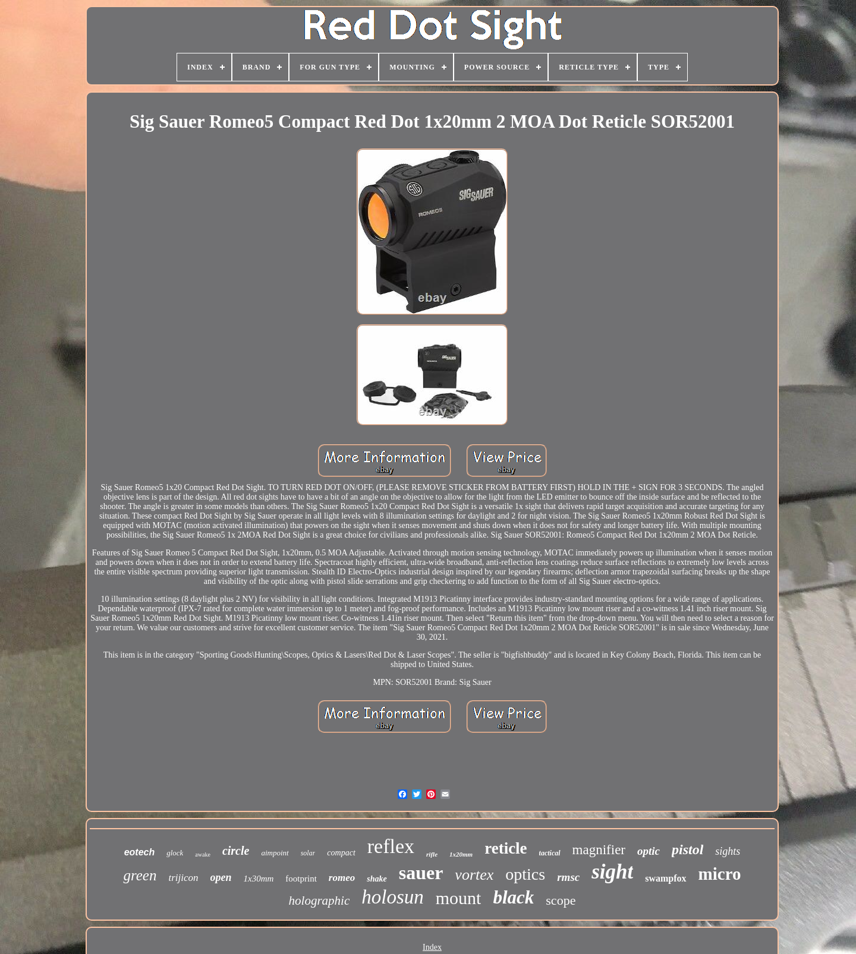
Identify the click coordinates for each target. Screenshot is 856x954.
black (513, 897)
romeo (342, 877)
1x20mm (461, 854)
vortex (474, 874)
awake (202, 854)
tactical (550, 853)
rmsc (568, 877)
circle (236, 850)
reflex (390, 846)
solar (308, 853)
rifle (432, 854)
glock (174, 852)
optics (525, 874)
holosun (392, 897)
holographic (319, 900)
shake (376, 878)
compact (341, 852)
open (221, 877)
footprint (301, 878)
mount (459, 898)
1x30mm (259, 878)
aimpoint (274, 852)
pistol (687, 849)
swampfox (665, 878)
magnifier (598, 849)
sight (612, 871)
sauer (421, 872)
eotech (139, 852)
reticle (505, 848)
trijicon (183, 877)
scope (560, 900)
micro (719, 873)
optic (648, 851)
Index (432, 947)
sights (727, 851)
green (139, 875)
